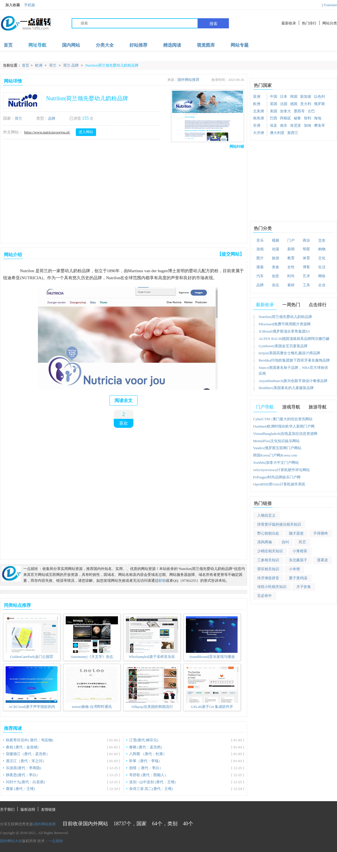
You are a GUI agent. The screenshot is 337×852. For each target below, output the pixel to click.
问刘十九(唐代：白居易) (25, 782)
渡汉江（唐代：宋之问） (26, 761)
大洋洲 (258, 133)
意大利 (305, 104)
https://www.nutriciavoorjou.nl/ (47, 132)
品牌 (51, 118)
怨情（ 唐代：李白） (146, 768)
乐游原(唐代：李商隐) (23, 768)
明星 (306, 249)
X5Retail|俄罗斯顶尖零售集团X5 (284, 331)
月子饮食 (303, 587)
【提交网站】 (230, 254)
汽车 (260, 276)
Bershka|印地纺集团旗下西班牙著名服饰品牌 (294, 360)
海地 (317, 118)
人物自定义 (266, 515)
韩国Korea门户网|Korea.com (275, 455)
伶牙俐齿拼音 (268, 578)
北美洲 (258, 111)
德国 (293, 104)
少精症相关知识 (270, 551)
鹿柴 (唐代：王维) (20, 789)
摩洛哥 (319, 125)
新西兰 (292, 133)
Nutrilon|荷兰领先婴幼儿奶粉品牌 (112, 65)
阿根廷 (285, 118)
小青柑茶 (300, 551)
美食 (275, 267)
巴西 (273, 118)
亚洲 (256, 96)
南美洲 (258, 118)
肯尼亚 (295, 125)
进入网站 (86, 132)
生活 (321, 267)
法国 (283, 104)
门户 (291, 240)
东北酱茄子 (298, 560)
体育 (306, 258)
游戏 (260, 249)
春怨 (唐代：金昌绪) (22, 747)
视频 (275, 240)
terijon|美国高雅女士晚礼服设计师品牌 (289, 353)
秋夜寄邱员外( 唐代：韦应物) (29, 740)
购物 (321, 249)
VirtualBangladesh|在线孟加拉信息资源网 (285, 433)
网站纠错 (236, 146)
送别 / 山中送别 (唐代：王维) (152, 782)
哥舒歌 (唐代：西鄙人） (148, 775)
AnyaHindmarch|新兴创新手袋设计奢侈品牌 (293, 381)
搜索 (213, 23)
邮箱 (162, 580)
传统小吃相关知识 (271, 587)
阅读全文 (124, 400)
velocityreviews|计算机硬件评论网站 (281, 470)
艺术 (306, 276)
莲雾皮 (322, 560)
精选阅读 (172, 45)
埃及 (273, 125)
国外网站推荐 (188, 80)
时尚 (291, 276)
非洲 (256, 125)
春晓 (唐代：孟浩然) (145, 747)
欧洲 (39, 65)
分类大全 (105, 45)
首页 (8, 45)
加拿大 (285, 111)
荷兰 (53, 65)
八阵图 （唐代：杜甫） (148, 754)
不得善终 (320, 533)
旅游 (275, 258)
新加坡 (305, 96)
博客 (306, 267)
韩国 (293, 96)
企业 (321, 285)
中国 (273, 96)
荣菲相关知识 (268, 569)
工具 (306, 285)
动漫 (275, 249)
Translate (330, 5)
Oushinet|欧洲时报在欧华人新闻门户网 (284, 426)
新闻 (291, 249)
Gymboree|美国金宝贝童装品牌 (283, 346)
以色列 (319, 96)
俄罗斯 (319, 104)
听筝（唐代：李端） (145, 761)
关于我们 (7, 809)
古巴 (311, 111)
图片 (260, 258)
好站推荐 (138, 45)
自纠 (285, 542)
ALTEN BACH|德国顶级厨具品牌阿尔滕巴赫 (294, 339)
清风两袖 (264, 542)
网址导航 (37, 45)
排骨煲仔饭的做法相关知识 (279, 524)
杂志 (275, 285)
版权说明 (28, 809)
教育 (291, 258)
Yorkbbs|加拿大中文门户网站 (276, 462)
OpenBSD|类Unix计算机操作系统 (279, 484)
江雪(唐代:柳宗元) (143, 740)
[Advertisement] (90, 194)
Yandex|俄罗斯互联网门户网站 (277, 448)
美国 (273, 111)
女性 (291, 267)
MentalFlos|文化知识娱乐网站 (276, 441)
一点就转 (55, 841)
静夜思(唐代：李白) (22, 775)
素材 (291, 285)
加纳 (307, 125)
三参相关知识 (268, 560)
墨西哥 (299, 111)
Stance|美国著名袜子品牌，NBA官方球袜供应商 (293, 370)
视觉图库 (206, 45)
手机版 (29, 5)
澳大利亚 (277, 133)
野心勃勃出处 (268, 533)
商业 (306, 240)
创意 (275, 276)
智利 (307, 118)
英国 (273, 104)
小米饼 (294, 569)
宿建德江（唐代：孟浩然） (28, 754)
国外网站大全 (11, 841)
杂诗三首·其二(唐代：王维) (151, 789)
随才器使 (296, 533)
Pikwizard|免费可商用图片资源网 (285, 324)
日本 (283, 96)
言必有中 (264, 596)
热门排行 (309, 23)
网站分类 (329, 23)
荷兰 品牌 (71, 65)
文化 (321, 258)
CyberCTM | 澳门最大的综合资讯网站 (283, 419)
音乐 (260, 240)
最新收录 (288, 23)
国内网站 (71, 45)
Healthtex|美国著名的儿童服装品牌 (286, 388)
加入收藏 (10, 5)
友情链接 (48, 809)
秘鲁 (297, 118)
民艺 (302, 542)
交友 (321, 240)
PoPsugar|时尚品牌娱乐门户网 (276, 477)
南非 (283, 125)
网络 (321, 276)
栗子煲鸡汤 (298, 578)
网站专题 (240, 45)
